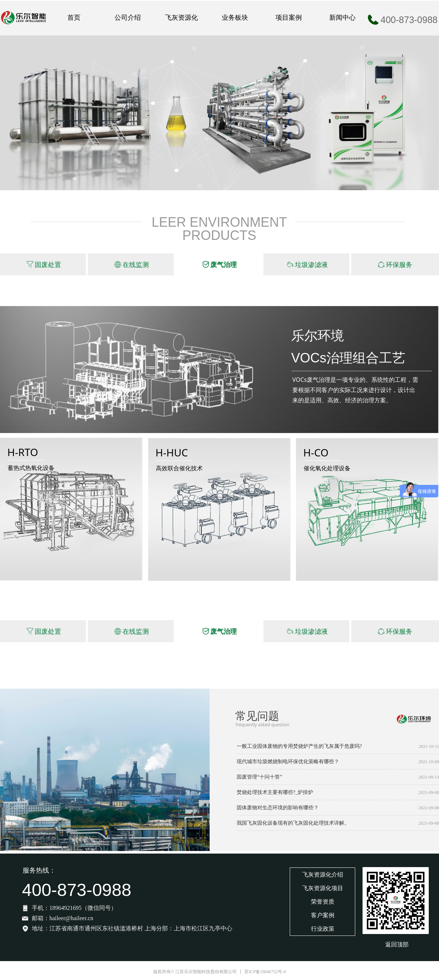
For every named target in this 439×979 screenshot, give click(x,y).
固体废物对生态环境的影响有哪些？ (278, 807)
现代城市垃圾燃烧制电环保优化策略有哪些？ (288, 761)
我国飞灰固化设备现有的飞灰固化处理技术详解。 (293, 823)
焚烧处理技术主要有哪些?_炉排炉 (275, 792)
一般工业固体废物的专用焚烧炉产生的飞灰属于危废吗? (299, 746)
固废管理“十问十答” (259, 777)
